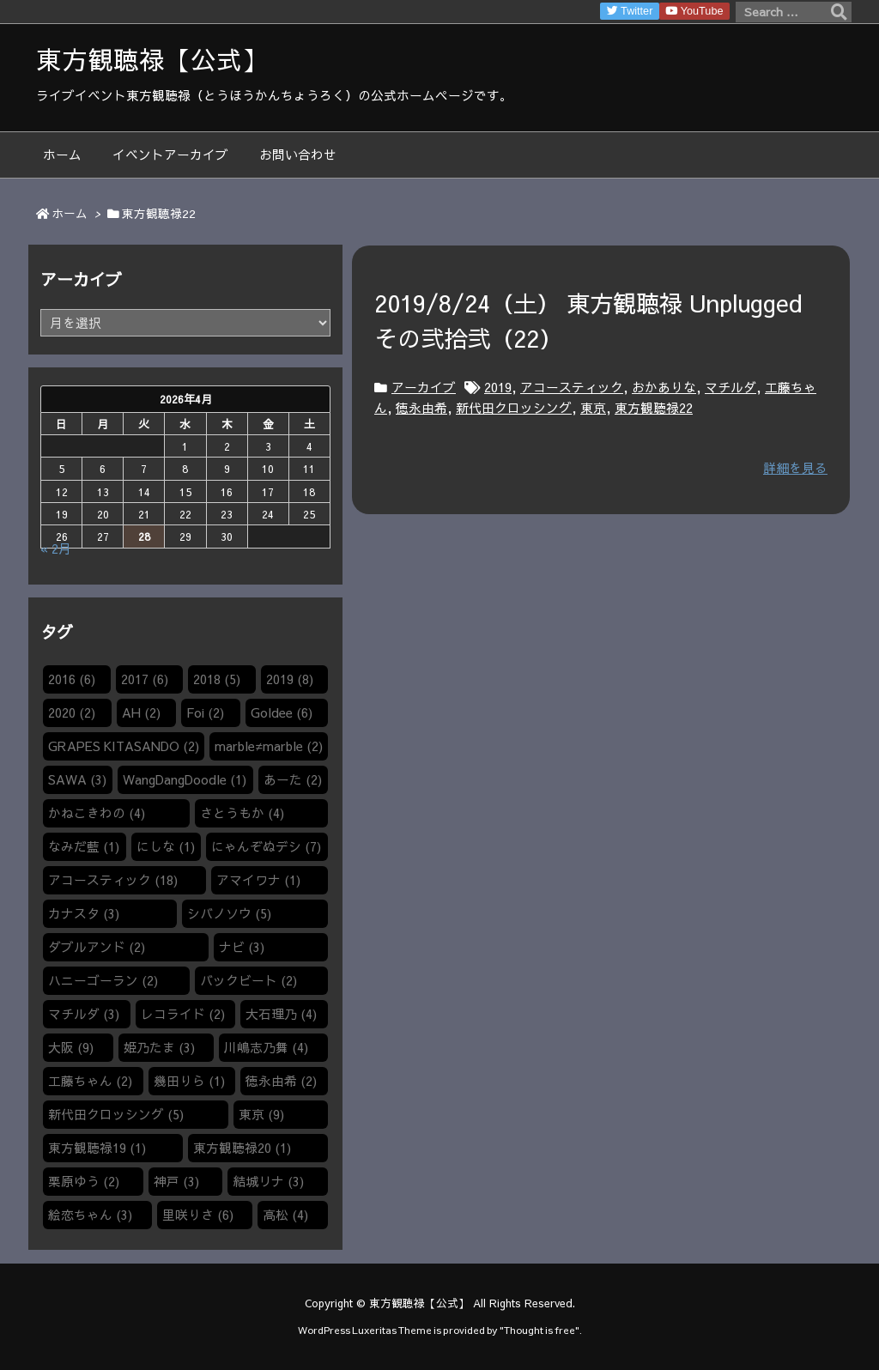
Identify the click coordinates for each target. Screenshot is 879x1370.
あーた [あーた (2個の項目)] (293, 779)
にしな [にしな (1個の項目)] (165, 846)
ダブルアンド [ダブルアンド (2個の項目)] (96, 946)
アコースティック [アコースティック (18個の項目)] (113, 879)
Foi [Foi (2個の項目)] (205, 712)
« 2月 (55, 548)
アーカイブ (423, 387)
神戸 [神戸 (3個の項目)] (176, 1181)
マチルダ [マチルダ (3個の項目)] (83, 1013)
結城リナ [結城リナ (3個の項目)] (268, 1181)
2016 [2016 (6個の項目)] (71, 679)
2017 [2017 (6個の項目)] (144, 679)
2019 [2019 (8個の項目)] (289, 679)
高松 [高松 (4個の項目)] (285, 1214)
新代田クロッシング (514, 407)
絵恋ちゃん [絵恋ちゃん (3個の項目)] (90, 1214)
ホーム (70, 213)
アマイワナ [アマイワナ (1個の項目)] (258, 879)
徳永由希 (421, 407)
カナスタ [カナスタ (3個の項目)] (83, 913)
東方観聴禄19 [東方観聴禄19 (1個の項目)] (97, 1147)
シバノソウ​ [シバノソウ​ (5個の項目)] (229, 913)
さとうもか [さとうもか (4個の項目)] (242, 812)
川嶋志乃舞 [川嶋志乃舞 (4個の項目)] (266, 1047)
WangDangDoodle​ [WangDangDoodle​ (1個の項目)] (184, 779)
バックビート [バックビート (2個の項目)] (248, 980)
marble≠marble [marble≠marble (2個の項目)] (268, 746)
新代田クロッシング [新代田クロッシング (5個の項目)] (116, 1114)
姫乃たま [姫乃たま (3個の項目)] (159, 1047)
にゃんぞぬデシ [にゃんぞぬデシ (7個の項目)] (266, 846)
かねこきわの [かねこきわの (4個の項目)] (96, 812)
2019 (498, 387)
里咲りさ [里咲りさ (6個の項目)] (197, 1214)
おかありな (664, 387)
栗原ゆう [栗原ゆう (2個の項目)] (83, 1181)
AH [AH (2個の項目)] (141, 712)
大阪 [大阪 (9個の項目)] (71, 1047)
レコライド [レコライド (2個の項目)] (183, 1013)
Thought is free (539, 1330)
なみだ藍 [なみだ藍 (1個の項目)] (83, 846)
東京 (593, 407)
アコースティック (571, 387)
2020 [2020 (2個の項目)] (71, 712)
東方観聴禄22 (654, 407)
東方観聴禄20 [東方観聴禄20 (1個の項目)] (242, 1147)
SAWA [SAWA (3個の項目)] (77, 779)
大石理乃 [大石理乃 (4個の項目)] (281, 1013)
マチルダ (730, 387)
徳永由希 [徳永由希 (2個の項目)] (281, 1080)
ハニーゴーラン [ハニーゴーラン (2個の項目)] (103, 980)
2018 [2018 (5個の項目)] (216, 679)
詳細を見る (795, 467)
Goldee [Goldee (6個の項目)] (281, 712)
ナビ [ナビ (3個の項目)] (241, 946)
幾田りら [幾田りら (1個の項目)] (189, 1080)
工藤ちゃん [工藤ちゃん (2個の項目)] (90, 1080)
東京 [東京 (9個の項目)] (261, 1114)
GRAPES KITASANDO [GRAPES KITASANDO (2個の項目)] (123, 746)
